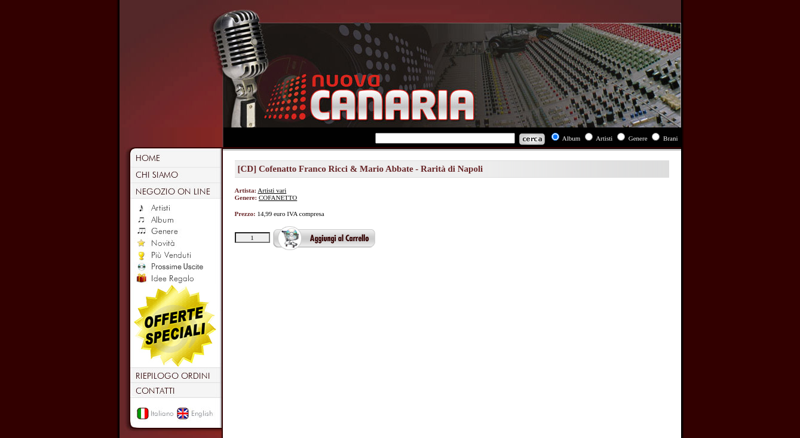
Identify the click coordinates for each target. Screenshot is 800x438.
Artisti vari (272, 190)
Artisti (604, 138)
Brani (670, 138)
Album (571, 138)
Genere (638, 138)
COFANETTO (278, 197)
